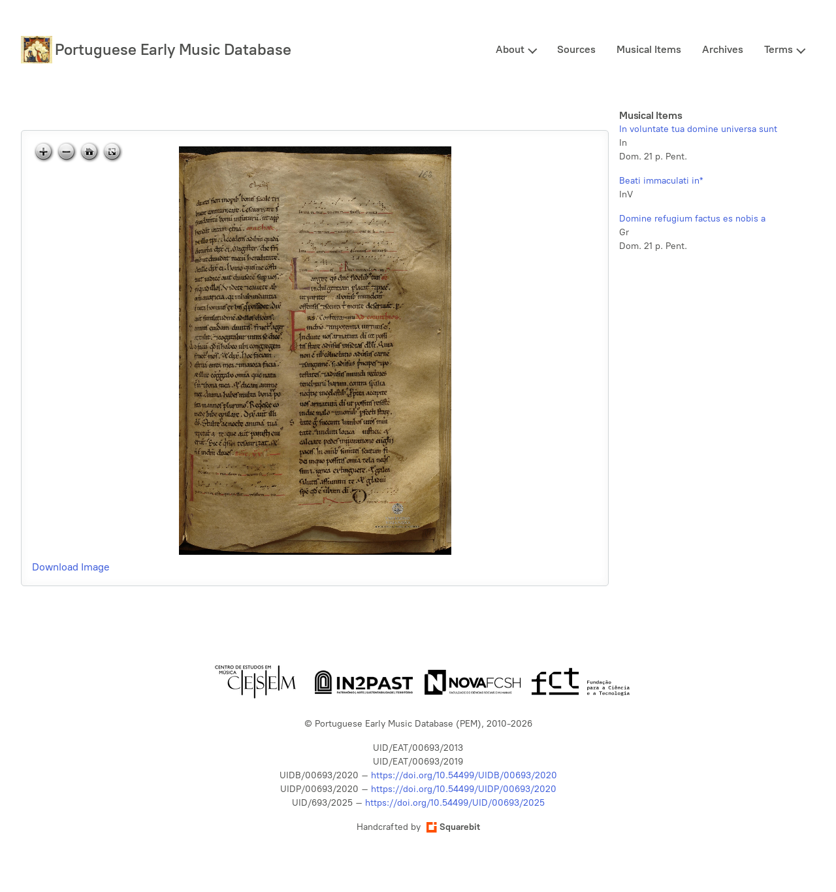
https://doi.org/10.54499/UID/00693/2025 (455, 802)
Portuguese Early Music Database (173, 49)
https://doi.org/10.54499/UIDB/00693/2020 (464, 775)
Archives (722, 49)
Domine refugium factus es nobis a (692, 218)
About (510, 49)
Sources (576, 49)
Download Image (71, 567)
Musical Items (649, 49)
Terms (778, 49)
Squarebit (453, 827)
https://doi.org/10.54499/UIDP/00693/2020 (463, 789)
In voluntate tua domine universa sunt (698, 129)
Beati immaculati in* (661, 180)
